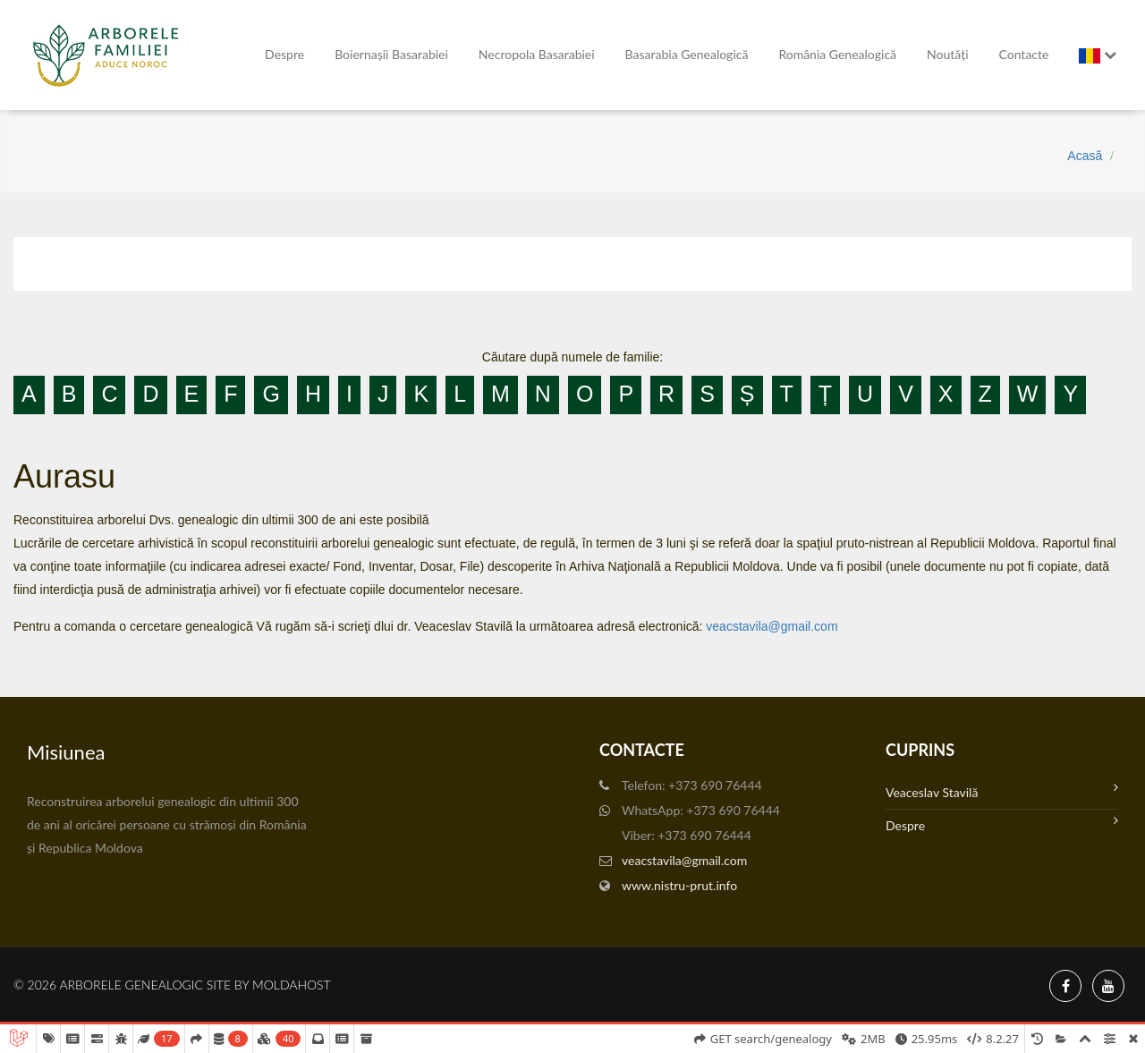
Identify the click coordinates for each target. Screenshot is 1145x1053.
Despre (284, 54)
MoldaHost (291, 984)
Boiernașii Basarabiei (391, 54)
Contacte (1024, 54)
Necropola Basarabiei (537, 54)
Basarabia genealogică (687, 54)
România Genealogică (837, 54)
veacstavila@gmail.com (771, 626)
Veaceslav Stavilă (1002, 790)
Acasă (1084, 156)
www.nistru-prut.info (679, 885)
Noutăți (947, 54)
